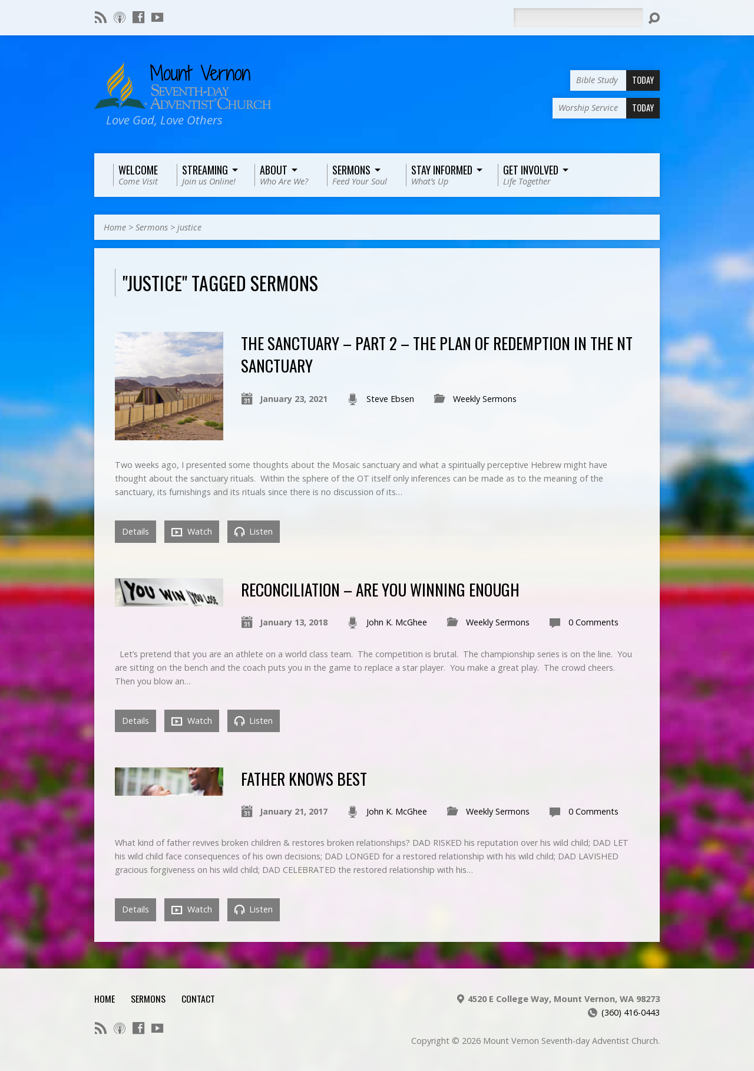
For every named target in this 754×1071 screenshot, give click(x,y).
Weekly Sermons (485, 398)
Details (135, 531)
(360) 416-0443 (630, 1012)
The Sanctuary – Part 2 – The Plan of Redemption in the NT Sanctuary (437, 354)
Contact (198, 998)
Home (115, 227)
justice (189, 227)
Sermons (151, 227)
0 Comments (593, 622)
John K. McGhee (396, 622)
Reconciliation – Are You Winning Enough (380, 589)
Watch (191, 532)
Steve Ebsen (390, 398)
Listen (253, 531)
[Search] (578, 17)
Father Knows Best (304, 778)
